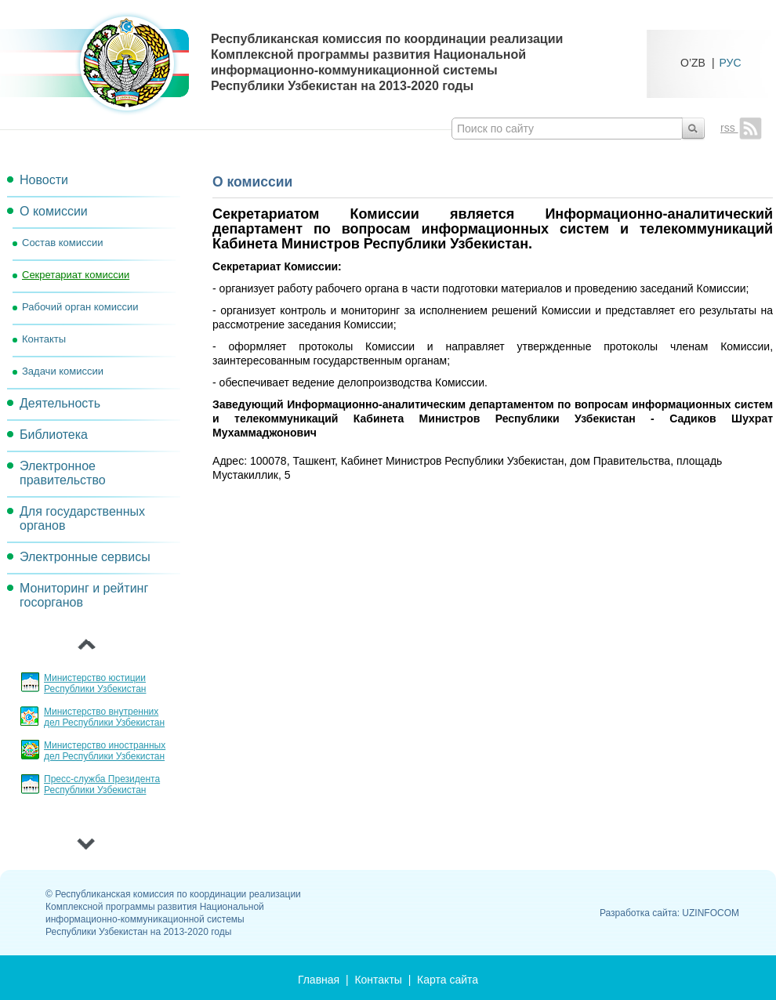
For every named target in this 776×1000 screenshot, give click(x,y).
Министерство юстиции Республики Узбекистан (95, 683)
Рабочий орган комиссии (80, 307)
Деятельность (60, 403)
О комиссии (54, 211)
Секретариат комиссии (75, 275)
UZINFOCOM (710, 913)
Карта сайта (447, 979)
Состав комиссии (62, 242)
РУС (731, 62)
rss (741, 127)
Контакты (44, 339)
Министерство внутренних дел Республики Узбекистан (104, 717)
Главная (318, 979)
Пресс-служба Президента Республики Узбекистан (102, 784)
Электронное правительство (63, 473)
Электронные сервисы (85, 556)
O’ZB (692, 62)
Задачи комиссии (62, 371)
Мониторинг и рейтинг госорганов (84, 595)
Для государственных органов (82, 518)
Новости (44, 180)
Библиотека (54, 434)
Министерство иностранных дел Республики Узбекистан (104, 751)
